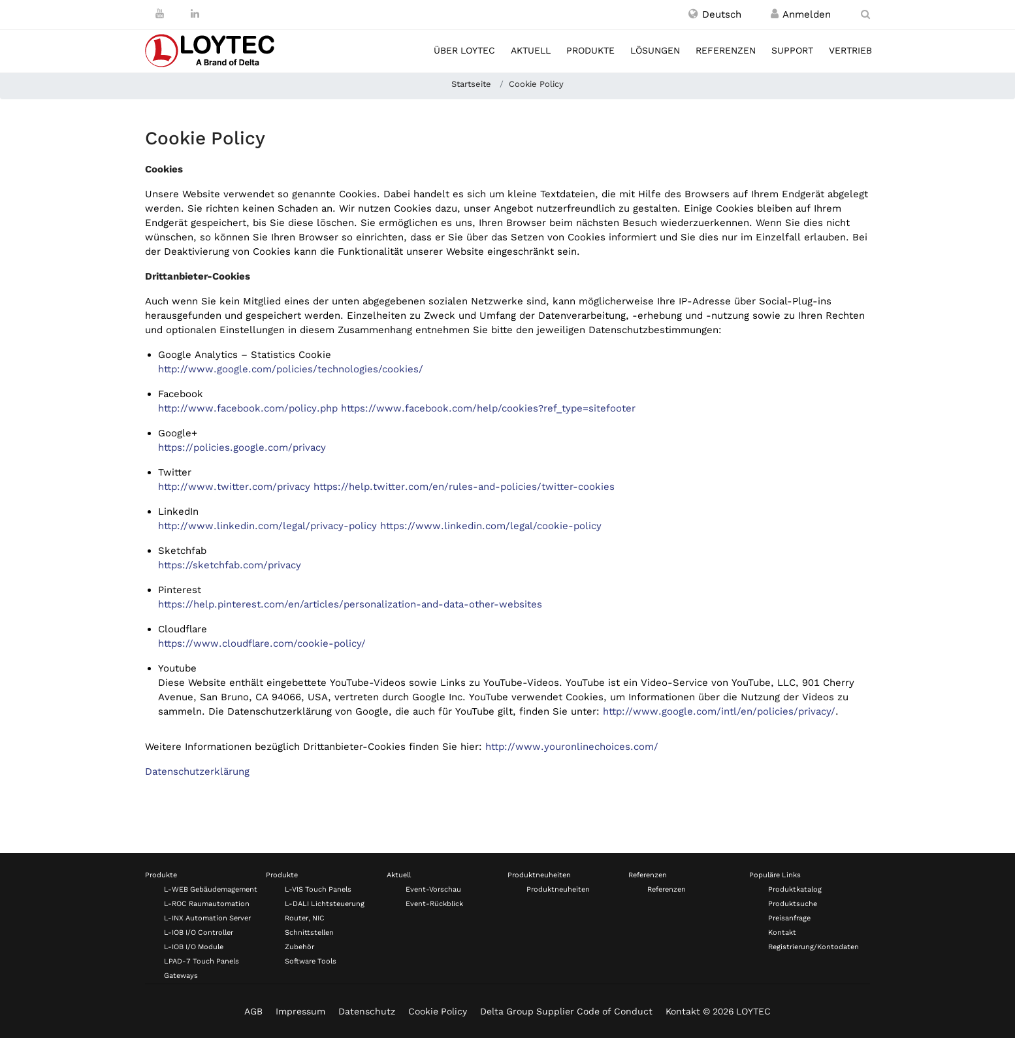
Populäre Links (775, 875)
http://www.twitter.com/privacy (234, 487)
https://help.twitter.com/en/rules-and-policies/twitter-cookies (464, 487)
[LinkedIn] (195, 14)
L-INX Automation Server (207, 918)
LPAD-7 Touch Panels (201, 961)
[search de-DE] (865, 14)
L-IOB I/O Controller (198, 932)
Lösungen (655, 50)
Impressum (300, 1011)
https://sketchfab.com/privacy (229, 565)
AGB (253, 1011)
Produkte (590, 50)
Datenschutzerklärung (197, 771)
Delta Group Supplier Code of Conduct (566, 1011)
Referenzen (726, 50)
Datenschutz (366, 1011)
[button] (714, 14)
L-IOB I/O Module (193, 947)
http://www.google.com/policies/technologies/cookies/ (290, 369)
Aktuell (531, 50)
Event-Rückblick (434, 904)
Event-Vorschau (433, 889)
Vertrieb (850, 50)
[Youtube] (159, 14)
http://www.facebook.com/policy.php (248, 408)
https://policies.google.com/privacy (242, 447)
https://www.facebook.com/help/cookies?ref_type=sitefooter (488, 408)
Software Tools (310, 961)
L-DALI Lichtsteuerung (324, 904)
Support (792, 50)
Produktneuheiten (539, 875)
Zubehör (299, 947)
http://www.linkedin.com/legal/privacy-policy (267, 526)
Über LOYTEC (464, 50)
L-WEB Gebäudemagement (210, 889)
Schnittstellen (309, 932)
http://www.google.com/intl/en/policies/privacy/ (719, 711)
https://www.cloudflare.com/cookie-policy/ (262, 643)
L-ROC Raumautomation (207, 904)
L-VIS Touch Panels (318, 889)
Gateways (181, 975)
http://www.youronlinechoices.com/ (571, 747)
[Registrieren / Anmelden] (775, 14)
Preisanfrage (789, 918)
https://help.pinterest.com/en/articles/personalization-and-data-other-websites (350, 604)
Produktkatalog (795, 889)
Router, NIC (305, 918)
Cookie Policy (437, 1011)
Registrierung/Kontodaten (813, 947)
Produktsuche (792, 904)
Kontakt (782, 932)
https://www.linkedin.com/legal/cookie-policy (491, 526)
